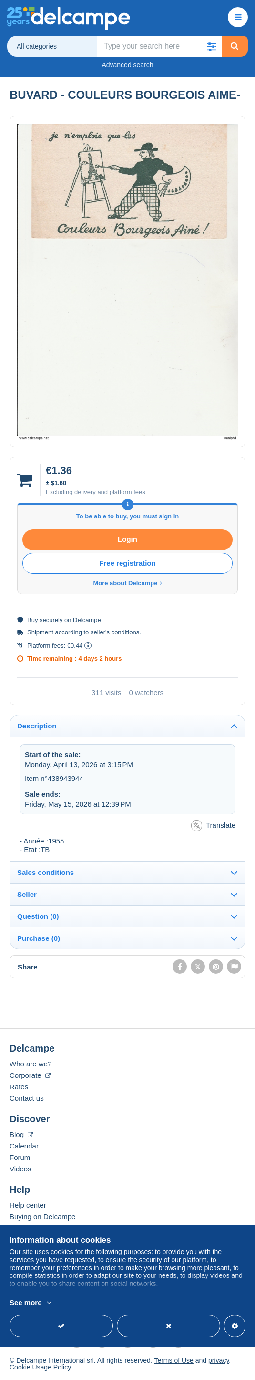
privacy (218, 1360)
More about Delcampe (127, 583)
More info (137, 1303)
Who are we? (30, 1064)
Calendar (24, 1146)
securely (51, 619)
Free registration (127, 563)
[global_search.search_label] (159, 46)
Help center (28, 1205)
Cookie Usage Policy (40, 1367)
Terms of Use (173, 1360)
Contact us (27, 1098)
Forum (20, 1157)
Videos (20, 1169)
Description (37, 726)
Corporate (30, 1075)
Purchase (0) (38, 938)
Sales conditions (45, 872)
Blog (21, 1134)
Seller (27, 894)
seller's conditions (115, 632)
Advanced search (127, 65)
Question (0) (38, 916)
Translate (213, 825)
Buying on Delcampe (42, 1216)
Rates (19, 1087)
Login (127, 539)
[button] (211, 46)
